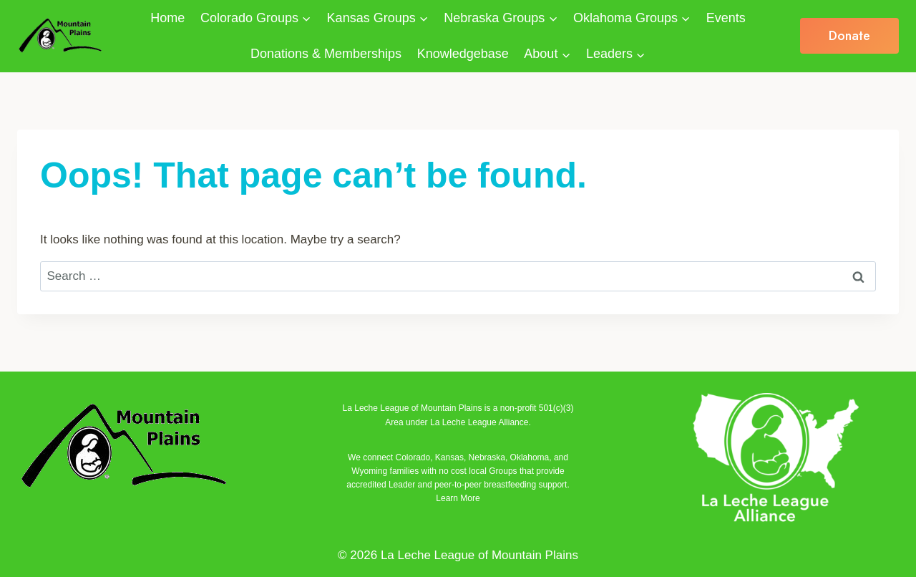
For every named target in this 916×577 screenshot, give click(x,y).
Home (167, 18)
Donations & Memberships (325, 54)
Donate (849, 35)
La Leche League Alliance (479, 422)
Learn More (457, 498)
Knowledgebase (463, 54)
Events (726, 18)
